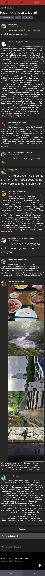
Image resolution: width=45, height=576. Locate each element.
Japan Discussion (7, 8)
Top (33, 573)
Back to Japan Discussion (12, 547)
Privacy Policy (23, 558)
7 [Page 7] (23, 18)
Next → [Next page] (29, 18)
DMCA (14, 558)
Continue (22, 529)
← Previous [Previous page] (5, 18)
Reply (11, 573)
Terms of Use (6, 558)
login (10, 536)
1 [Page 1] (12, 18)
